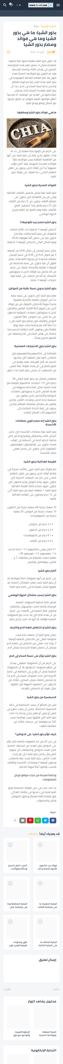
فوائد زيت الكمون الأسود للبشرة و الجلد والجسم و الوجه (46, 867)
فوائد (35, 26)
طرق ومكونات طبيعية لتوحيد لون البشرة (18, 944)
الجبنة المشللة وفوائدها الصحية (47, 1033)
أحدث (55, 989)
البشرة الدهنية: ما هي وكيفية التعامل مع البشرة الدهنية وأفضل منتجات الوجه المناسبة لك (46, 905)
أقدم (7, 989)
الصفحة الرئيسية (48, 26)
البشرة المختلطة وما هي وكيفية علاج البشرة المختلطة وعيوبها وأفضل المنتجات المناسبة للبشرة (17, 905)
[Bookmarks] (11, 5)
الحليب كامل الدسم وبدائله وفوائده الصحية (17, 867)
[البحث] (4, 5)
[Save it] (8, 52)
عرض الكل (33, 834)
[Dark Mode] (19, 5)
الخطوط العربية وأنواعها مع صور (21, 1033)
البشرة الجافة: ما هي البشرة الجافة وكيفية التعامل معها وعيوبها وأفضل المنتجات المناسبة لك (48, 944)
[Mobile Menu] (58, 5)
